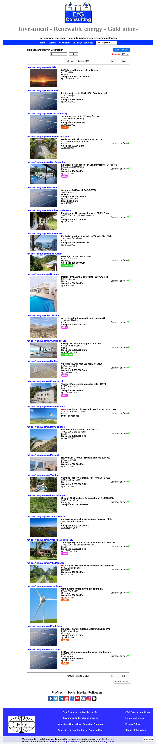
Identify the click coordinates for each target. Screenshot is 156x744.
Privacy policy (106, 741)
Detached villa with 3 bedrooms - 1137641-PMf (84, 277)
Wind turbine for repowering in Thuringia (82, 589)
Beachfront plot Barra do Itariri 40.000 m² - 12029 (88, 409)
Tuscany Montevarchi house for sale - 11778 (83, 384)
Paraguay (98, 724)
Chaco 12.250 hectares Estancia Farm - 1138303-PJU (87, 498)
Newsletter (64, 43)
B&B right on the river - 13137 (76, 256)
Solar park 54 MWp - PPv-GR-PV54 (78, 190)
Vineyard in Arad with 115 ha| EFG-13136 (81, 364)
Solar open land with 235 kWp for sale (80, 116)
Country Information (135, 730)
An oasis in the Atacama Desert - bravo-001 (83, 318)
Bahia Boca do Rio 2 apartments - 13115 (81, 139)
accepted (149, 739)
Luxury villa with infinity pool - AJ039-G (81, 343)
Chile (79, 724)
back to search (122, 49)
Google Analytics (70, 741)
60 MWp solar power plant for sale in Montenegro (86, 652)
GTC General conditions (137, 712)
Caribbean (82, 730)
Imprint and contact (135, 718)
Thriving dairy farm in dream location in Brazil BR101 (88, 542)
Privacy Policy (132, 724)
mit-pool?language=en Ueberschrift (45, 50)
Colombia (87, 724)
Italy (101, 730)
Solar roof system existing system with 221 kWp (85, 629)
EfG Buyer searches (83, 43)
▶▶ (124, 61)
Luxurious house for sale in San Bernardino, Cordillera (89, 165)
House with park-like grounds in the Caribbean (87, 565)
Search (52, 43)
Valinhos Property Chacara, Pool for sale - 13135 (85, 478)
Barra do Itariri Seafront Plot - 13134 (79, 429)
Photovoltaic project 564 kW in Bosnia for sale (84, 93)
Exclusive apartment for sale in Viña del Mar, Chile (86, 236)
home (42, 43)
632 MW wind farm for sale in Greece (79, 70)
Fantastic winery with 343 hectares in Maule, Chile (86, 519)
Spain (91, 730)
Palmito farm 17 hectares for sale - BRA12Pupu (85, 213)
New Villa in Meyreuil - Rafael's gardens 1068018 (85, 458)
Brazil (72, 724)
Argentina (63, 724)
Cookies (53, 741)
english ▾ (104, 43)
